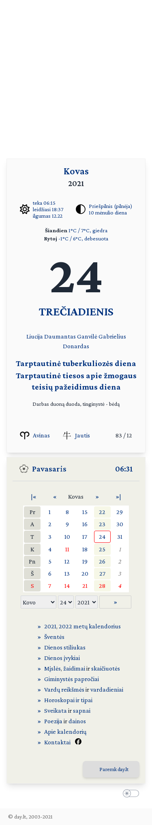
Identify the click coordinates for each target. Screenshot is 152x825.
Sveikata (55, 710)
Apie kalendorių (65, 731)
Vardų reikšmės (64, 689)
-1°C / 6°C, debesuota (83, 238)
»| (118, 496)
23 (102, 524)
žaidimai (74, 668)
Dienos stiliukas (65, 647)
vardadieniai (106, 689)
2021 (50, 626)
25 (102, 549)
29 (119, 511)
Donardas (76, 346)
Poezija (53, 721)
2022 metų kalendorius (90, 626)
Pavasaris (49, 468)
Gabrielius (112, 336)
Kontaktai (57, 742)
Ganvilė (87, 336)
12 (67, 561)
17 (84, 536)
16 (85, 524)
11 (67, 549)
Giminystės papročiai (71, 678)
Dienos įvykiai (62, 657)
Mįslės (52, 668)
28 (102, 585)
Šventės (54, 636)
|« (33, 496)
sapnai (81, 710)
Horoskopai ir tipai (68, 699)
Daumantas (60, 336)
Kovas (76, 170)
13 (67, 573)
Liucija (34, 336)
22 (102, 511)
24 (102, 536)
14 (67, 585)
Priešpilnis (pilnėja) (110, 206)
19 (85, 561)
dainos (77, 721)
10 (67, 536)
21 (85, 585)
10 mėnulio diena (108, 212)
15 (85, 511)
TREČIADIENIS (76, 311)
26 (102, 561)
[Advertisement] (76, 76)
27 (102, 573)
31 (119, 536)
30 (119, 524)
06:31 (124, 468)
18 (85, 549)
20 (84, 573)
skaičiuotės (105, 668)
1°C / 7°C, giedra (88, 230)
